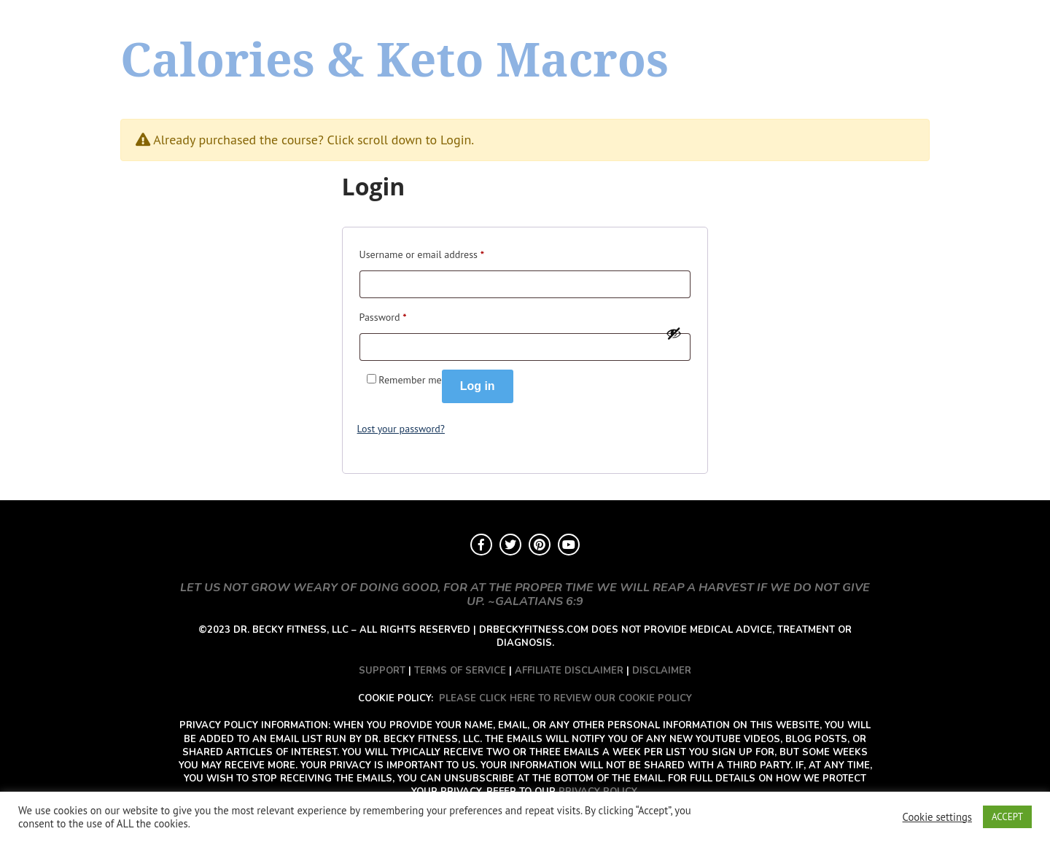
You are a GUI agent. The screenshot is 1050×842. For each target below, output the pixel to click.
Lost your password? (401, 428)
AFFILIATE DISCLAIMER (569, 670)
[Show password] (674, 333)
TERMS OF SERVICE (460, 670)
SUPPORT (382, 670)
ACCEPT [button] (1007, 817)
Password (383, 315)
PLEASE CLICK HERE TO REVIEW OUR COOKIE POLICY (565, 698)
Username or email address (421, 252)
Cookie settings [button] (937, 817)
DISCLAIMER (661, 670)
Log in (477, 386)
